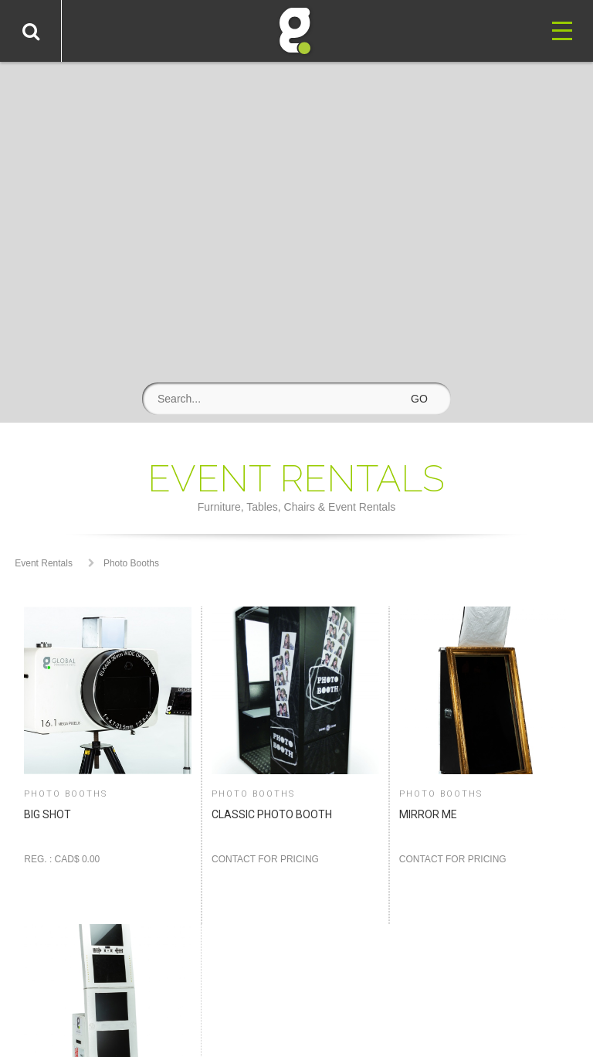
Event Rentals (44, 563)
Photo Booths (131, 563)
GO (419, 399)
